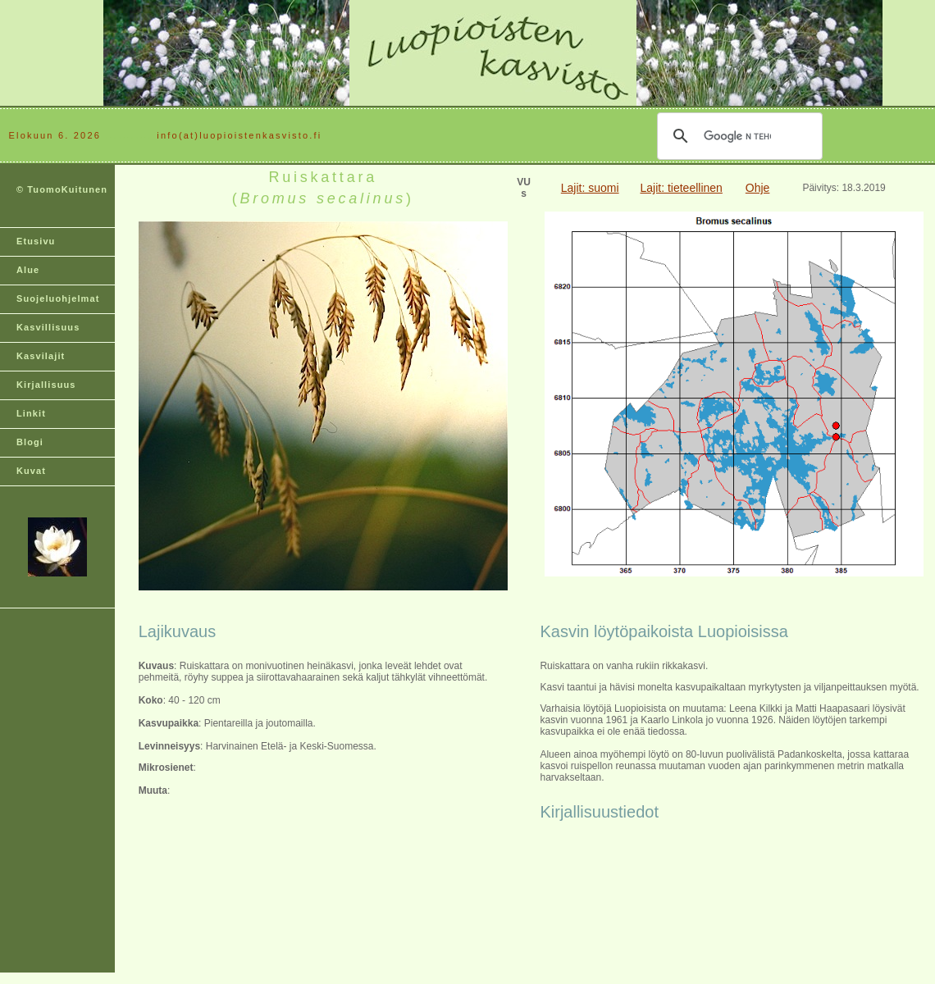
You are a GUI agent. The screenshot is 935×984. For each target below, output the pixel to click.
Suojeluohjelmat (57, 298)
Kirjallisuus (46, 385)
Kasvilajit (40, 356)
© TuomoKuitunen (61, 189)
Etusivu (35, 241)
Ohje (758, 187)
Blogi (29, 442)
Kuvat (31, 471)
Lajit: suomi (590, 187)
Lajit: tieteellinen (681, 187)
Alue (27, 270)
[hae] (737, 136)
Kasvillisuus (48, 327)
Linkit (31, 413)
